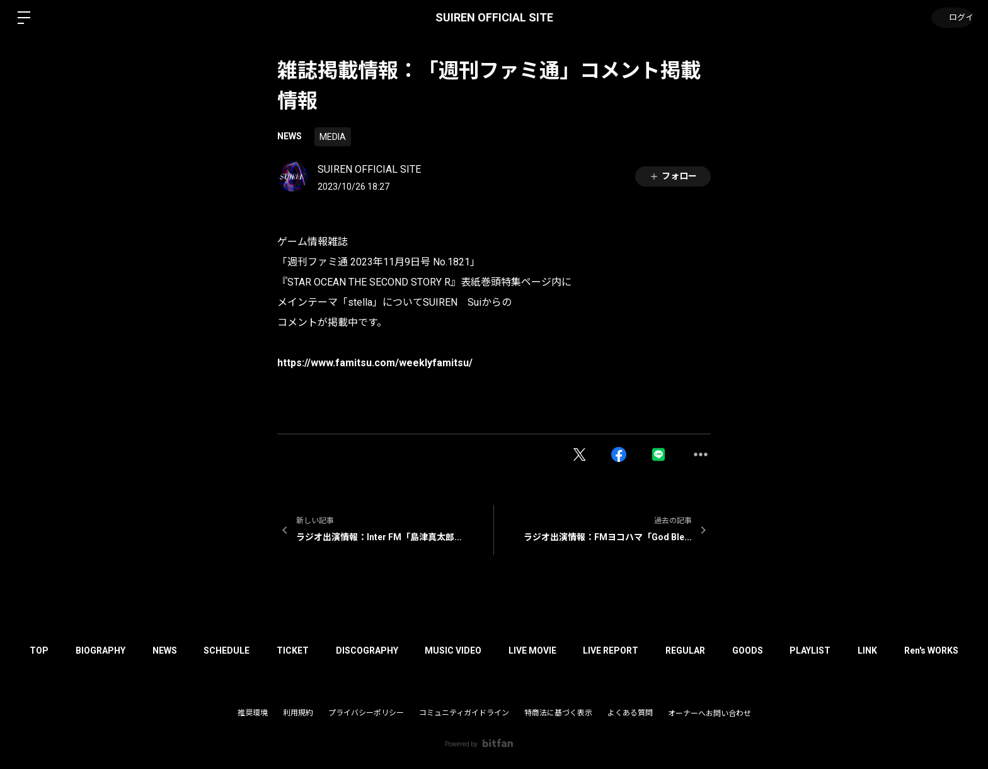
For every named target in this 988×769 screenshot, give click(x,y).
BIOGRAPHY (91, 650)
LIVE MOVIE (551, 650)
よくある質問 (630, 712)
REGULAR (713, 650)
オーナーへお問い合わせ (709, 713)
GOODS (779, 650)
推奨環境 (253, 712)
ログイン (950, 17)
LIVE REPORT (634, 650)
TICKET (297, 650)
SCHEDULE (227, 650)
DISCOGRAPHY (376, 650)
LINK (909, 650)
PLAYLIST (847, 650)
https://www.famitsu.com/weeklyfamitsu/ (375, 363)
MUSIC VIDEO (467, 650)
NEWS (289, 136)
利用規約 (298, 712)
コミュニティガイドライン (464, 712)
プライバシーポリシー (366, 712)
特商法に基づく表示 (558, 712)
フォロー (673, 176)
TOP (25, 650)
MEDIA (332, 137)
